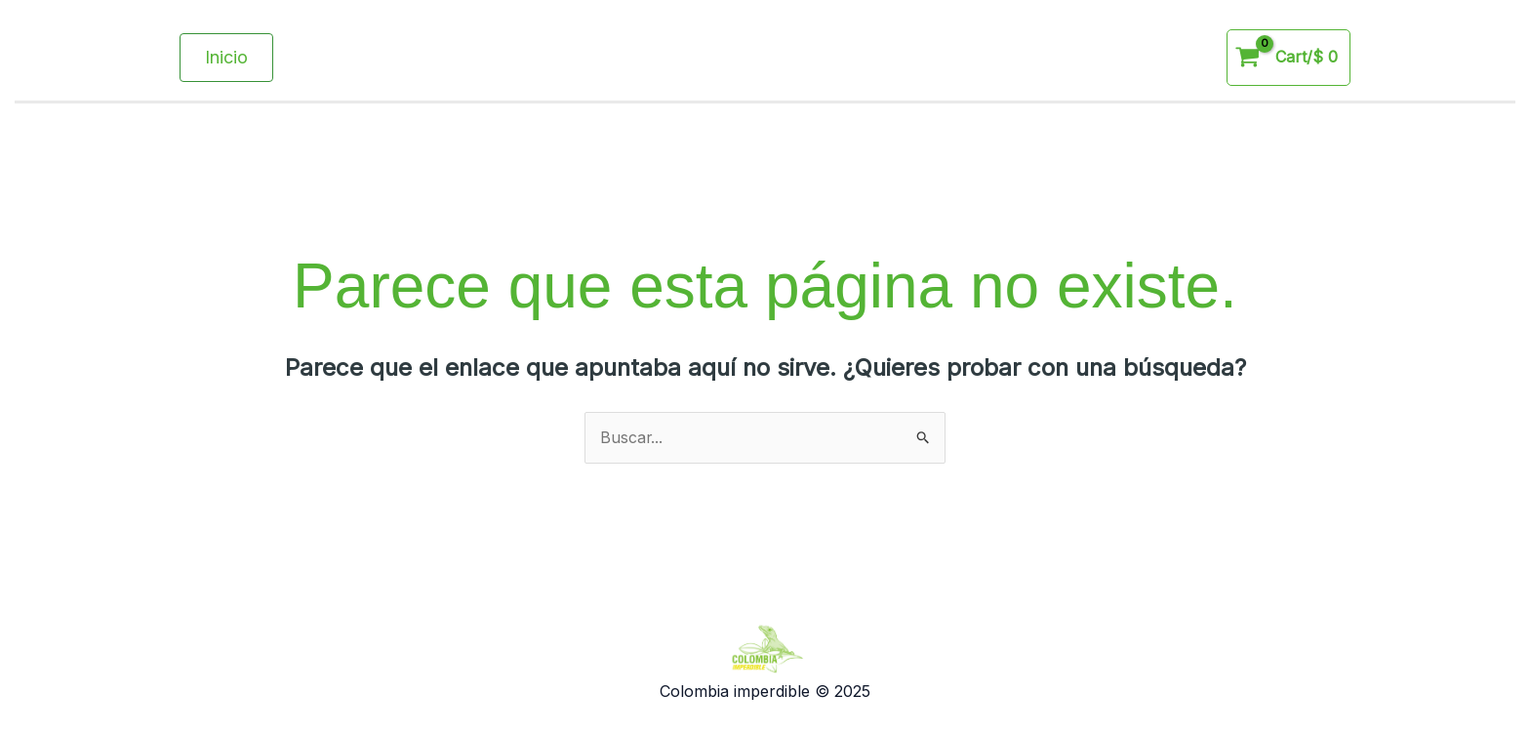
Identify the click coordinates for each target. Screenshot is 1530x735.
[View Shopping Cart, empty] (1288, 57)
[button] (226, 57)
